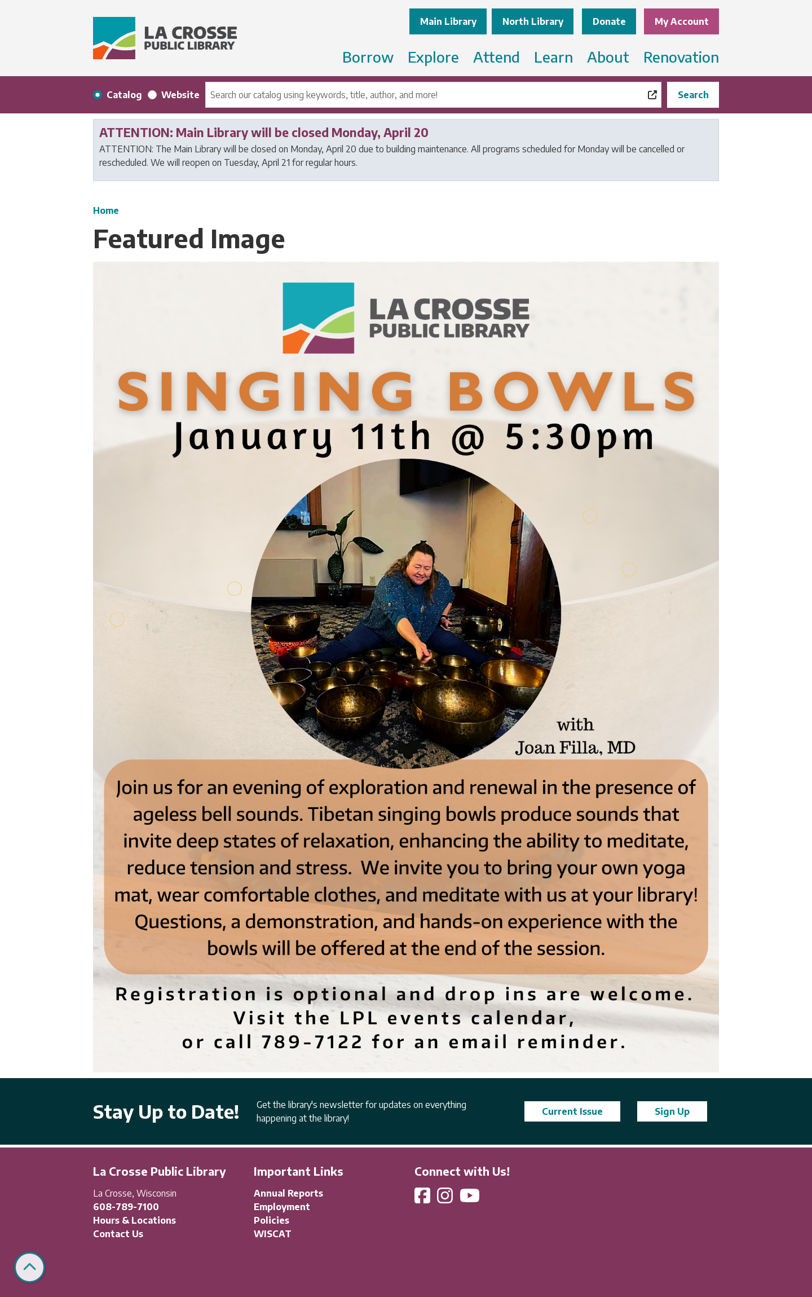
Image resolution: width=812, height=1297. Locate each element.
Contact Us (118, 1233)
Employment (282, 1206)
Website (180, 94)
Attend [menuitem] (496, 56)
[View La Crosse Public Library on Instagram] (446, 1198)
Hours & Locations (134, 1220)
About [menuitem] (608, 56)
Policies (271, 1220)
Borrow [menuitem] (368, 56)
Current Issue (572, 1111)
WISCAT (273, 1233)
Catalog (124, 94)
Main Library (448, 21)
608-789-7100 (126, 1206)
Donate (609, 21)
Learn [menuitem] (553, 56)
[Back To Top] (29, 1267)
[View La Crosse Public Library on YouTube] (471, 1198)
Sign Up (672, 1111)
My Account (682, 21)
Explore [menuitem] (433, 56)
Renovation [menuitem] (681, 56)
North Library (532, 21)
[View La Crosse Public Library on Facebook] (423, 1198)
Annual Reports (288, 1193)
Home (106, 210)
